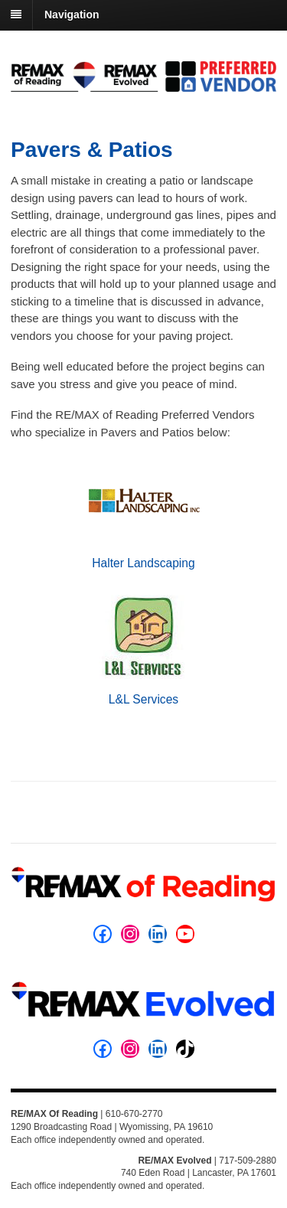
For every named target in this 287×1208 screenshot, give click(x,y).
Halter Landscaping (143, 563)
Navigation (71, 14)
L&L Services (143, 699)
